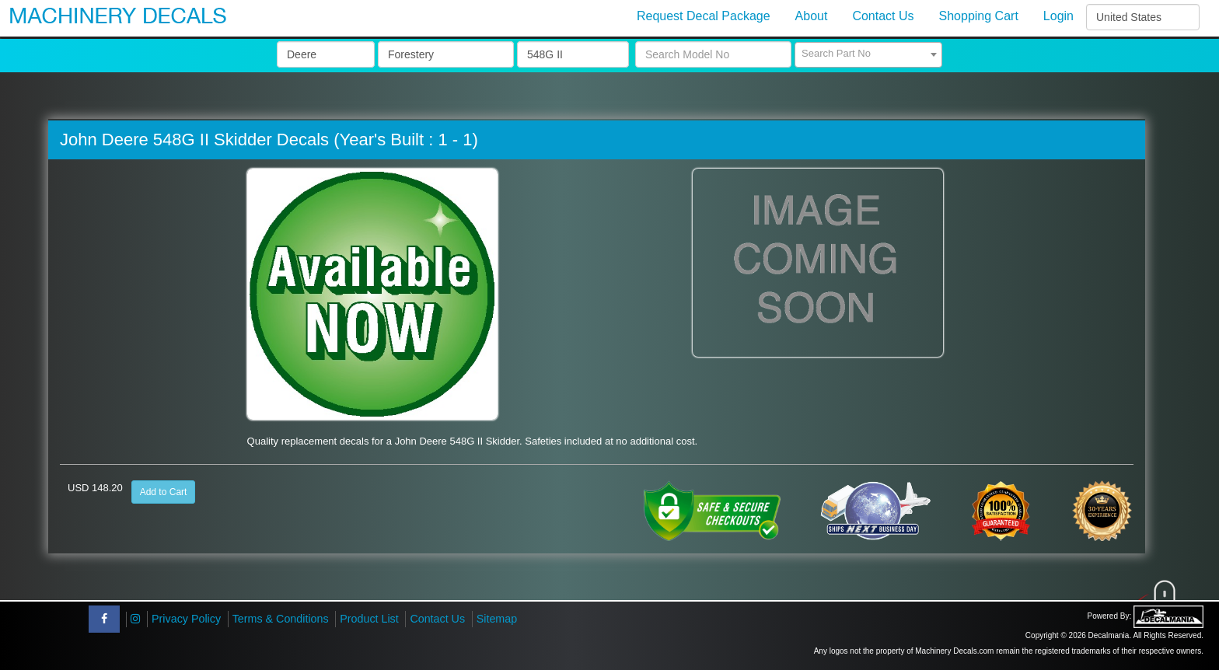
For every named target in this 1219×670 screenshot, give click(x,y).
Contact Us (437, 618)
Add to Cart (163, 492)
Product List (369, 618)
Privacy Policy (186, 618)
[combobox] (868, 55)
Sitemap (497, 618)
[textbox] (868, 54)
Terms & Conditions (280, 618)
